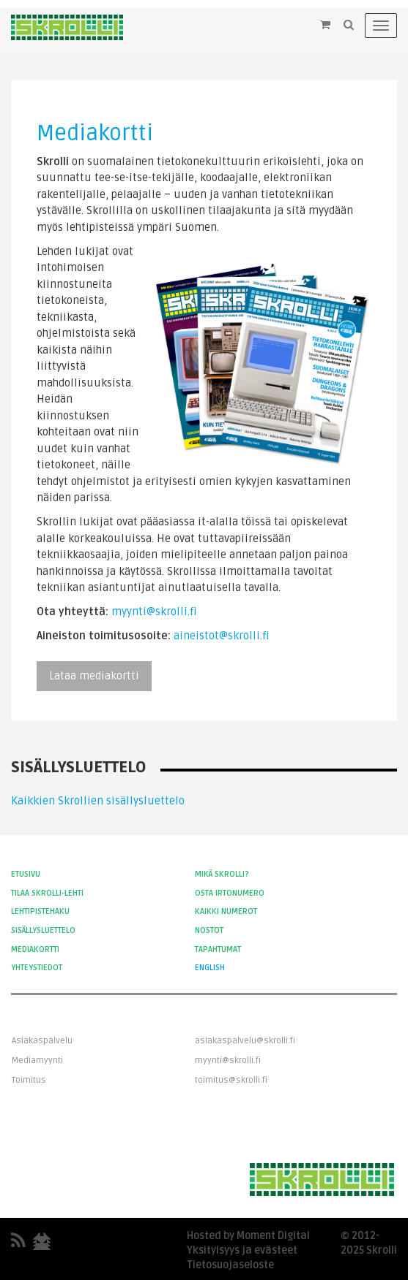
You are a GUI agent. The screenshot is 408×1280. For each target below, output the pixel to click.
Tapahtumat (218, 949)
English (210, 967)
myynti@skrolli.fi (154, 611)
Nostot (209, 930)
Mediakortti (35, 949)
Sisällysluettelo (43, 930)
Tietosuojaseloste (230, 1265)
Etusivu (25, 874)
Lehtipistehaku (40, 911)
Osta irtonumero (229, 893)
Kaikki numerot (226, 911)
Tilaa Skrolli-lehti (47, 893)
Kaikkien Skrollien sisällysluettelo (98, 800)
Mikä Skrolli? (222, 874)
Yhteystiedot (36, 967)
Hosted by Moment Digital (248, 1236)
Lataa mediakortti (94, 676)
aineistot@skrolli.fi (222, 635)
